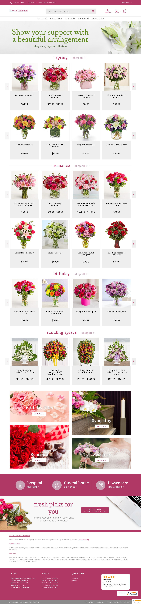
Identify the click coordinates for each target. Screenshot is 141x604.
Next (134, 86)
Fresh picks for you (53, 511)
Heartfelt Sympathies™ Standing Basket (55, 372)
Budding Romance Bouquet (117, 254)
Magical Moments (86, 145)
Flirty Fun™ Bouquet (86, 311)
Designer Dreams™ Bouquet (86, 96)
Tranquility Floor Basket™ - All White (24, 371)
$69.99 (116, 212)
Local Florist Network (114, 602)
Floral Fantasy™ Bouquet (55, 96)
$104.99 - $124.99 (24, 379)
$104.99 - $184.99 (55, 379)
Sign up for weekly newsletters (95, 510)
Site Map (126, 602)
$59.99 (116, 153)
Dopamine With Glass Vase (116, 204)
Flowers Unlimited (19, 11)
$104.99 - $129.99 (86, 212)
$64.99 (55, 153)
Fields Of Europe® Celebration (55, 312)
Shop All (78, 57)
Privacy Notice (100, 602)
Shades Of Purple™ (116, 311)
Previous (7, 86)
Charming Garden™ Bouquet (116, 96)
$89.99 (24, 212)
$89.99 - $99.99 (55, 104)
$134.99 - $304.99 (86, 379)
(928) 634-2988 (18, 2)
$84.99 (24, 104)
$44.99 (86, 153)
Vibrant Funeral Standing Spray (86, 371)
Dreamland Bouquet (24, 253)
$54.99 (24, 153)
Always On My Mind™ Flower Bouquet (24, 204)
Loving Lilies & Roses (116, 145)
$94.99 (116, 320)
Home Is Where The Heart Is (55, 146)
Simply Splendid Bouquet (86, 254)
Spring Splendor (25, 145)
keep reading (84, 540)
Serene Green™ (55, 253)
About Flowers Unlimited (19, 536)
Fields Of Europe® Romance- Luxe (86, 204)
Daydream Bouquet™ (24, 95)
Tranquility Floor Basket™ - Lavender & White (116, 372)
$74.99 (86, 104)
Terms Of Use (89, 602)
